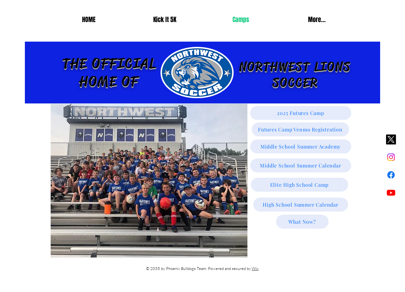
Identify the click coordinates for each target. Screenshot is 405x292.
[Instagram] (391, 157)
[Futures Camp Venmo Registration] (300, 129)
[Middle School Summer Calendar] (300, 165)
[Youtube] (391, 193)
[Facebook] (391, 175)
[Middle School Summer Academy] (300, 146)
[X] (391, 139)
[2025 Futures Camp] (300, 113)
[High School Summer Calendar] (300, 205)
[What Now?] (302, 222)
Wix (255, 268)
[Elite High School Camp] (299, 185)
